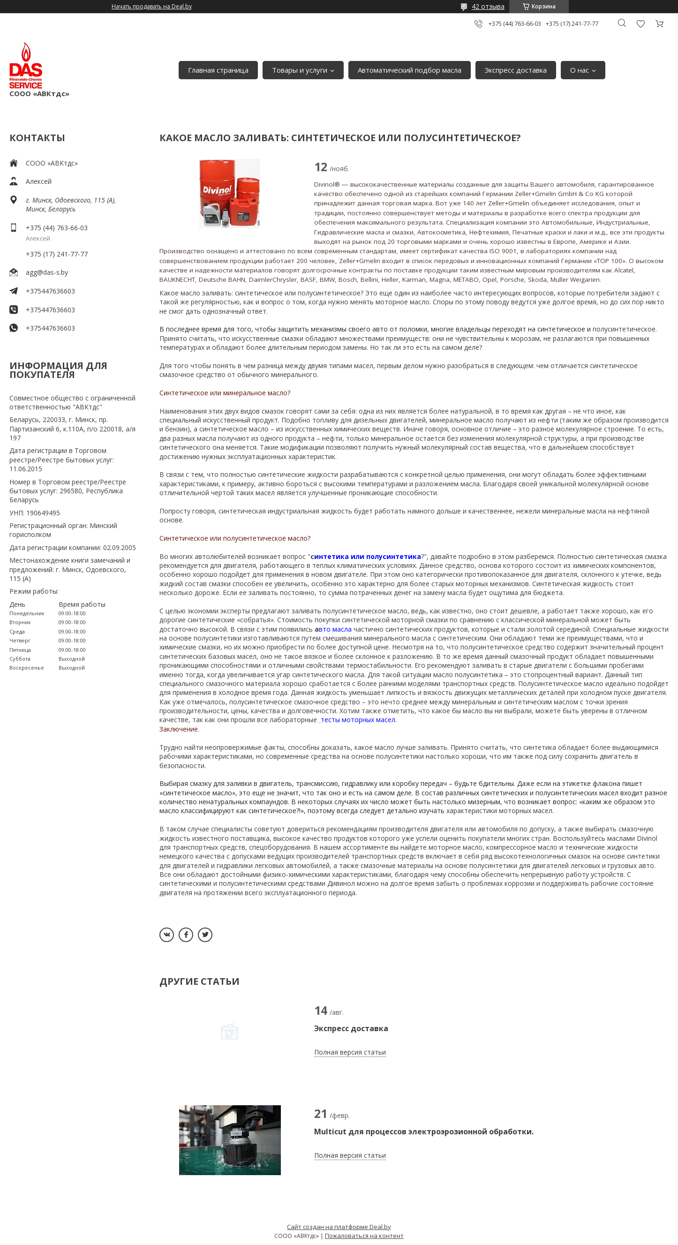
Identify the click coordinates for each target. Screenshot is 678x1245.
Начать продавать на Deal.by (152, 6)
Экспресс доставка (516, 70)
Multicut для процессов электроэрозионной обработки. (424, 1131)
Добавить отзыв (640, 24)
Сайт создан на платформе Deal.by (339, 1226)
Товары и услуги (299, 70)
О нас (579, 70)
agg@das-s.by (47, 272)
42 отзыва (488, 6)
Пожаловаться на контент (364, 1235)
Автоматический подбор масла (409, 70)
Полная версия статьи (350, 1052)
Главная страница (218, 70)
